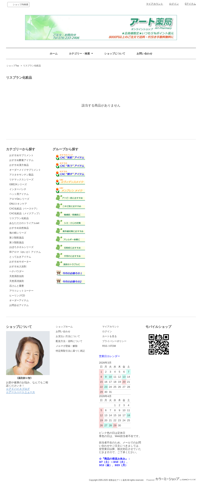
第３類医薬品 (16, 242)
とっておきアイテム (20, 256)
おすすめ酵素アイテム (21, 160)
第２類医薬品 (16, 237)
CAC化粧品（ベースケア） (24, 208)
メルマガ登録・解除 (67, 346)
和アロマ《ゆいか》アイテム (25, 252)
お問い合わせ (144, 53)
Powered (171, 480)
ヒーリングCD (17, 295)
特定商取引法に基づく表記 (70, 350)
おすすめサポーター (20, 261)
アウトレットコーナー (21, 290)
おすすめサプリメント (21, 155)
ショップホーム (64, 326)
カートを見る (109, 336)
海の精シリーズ (17, 232)
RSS (104, 346)
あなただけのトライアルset (24, 223)
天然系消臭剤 (16, 281)
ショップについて (114, 53)
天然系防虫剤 (16, 276)
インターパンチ (17, 189)
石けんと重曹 (16, 285)
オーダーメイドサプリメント (25, 169)
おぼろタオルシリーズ (21, 247)
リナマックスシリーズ (21, 179)
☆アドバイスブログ (18, 388)
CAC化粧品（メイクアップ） (25, 213)
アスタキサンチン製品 (21, 174)
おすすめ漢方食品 (19, 165)
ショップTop (12, 65)
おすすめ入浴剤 (17, 266)
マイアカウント (154, 3)
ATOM (112, 346)
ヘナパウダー (16, 271)
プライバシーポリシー (114, 341)
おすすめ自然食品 (19, 228)
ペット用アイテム (19, 194)
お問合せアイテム (19, 305)
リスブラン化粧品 (32, 65)
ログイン (174, 3)
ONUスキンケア (18, 203)
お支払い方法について (68, 336)
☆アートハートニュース (20, 392)
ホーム (54, 53)
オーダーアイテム (19, 300)
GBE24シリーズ (18, 184)
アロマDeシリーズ (19, 199)
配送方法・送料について (69, 341)
